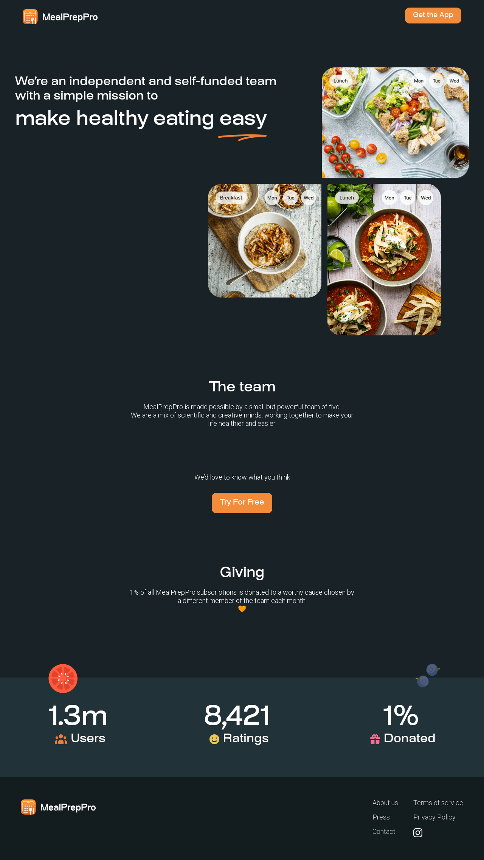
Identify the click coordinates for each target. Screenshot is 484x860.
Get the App (433, 15)
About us (385, 803)
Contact (384, 831)
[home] (60, 16)
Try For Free (242, 502)
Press (381, 817)
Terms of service (438, 803)
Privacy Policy (434, 817)
